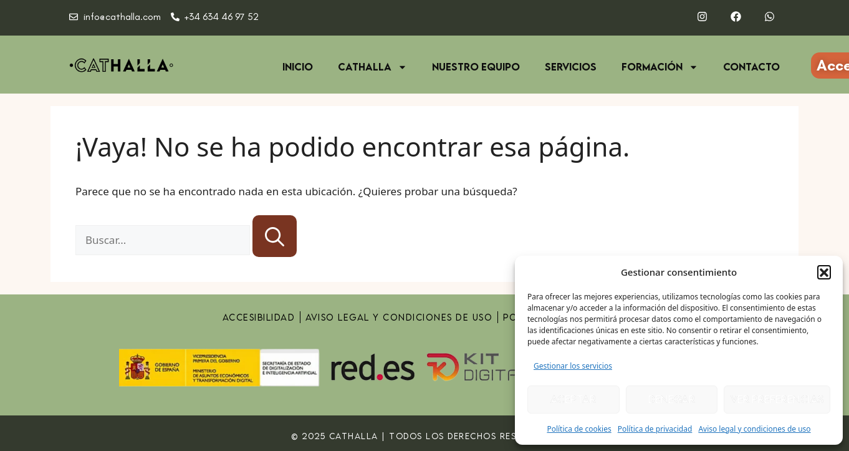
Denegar (671, 399)
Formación (659, 67)
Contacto (751, 67)
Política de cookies (579, 429)
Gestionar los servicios (573, 366)
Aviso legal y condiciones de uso (754, 429)
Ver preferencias (777, 399)
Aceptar (573, 399)
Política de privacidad (655, 429)
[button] (824, 272)
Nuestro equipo (476, 67)
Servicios (571, 67)
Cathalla (372, 67)
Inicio (297, 67)
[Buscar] (274, 236)
